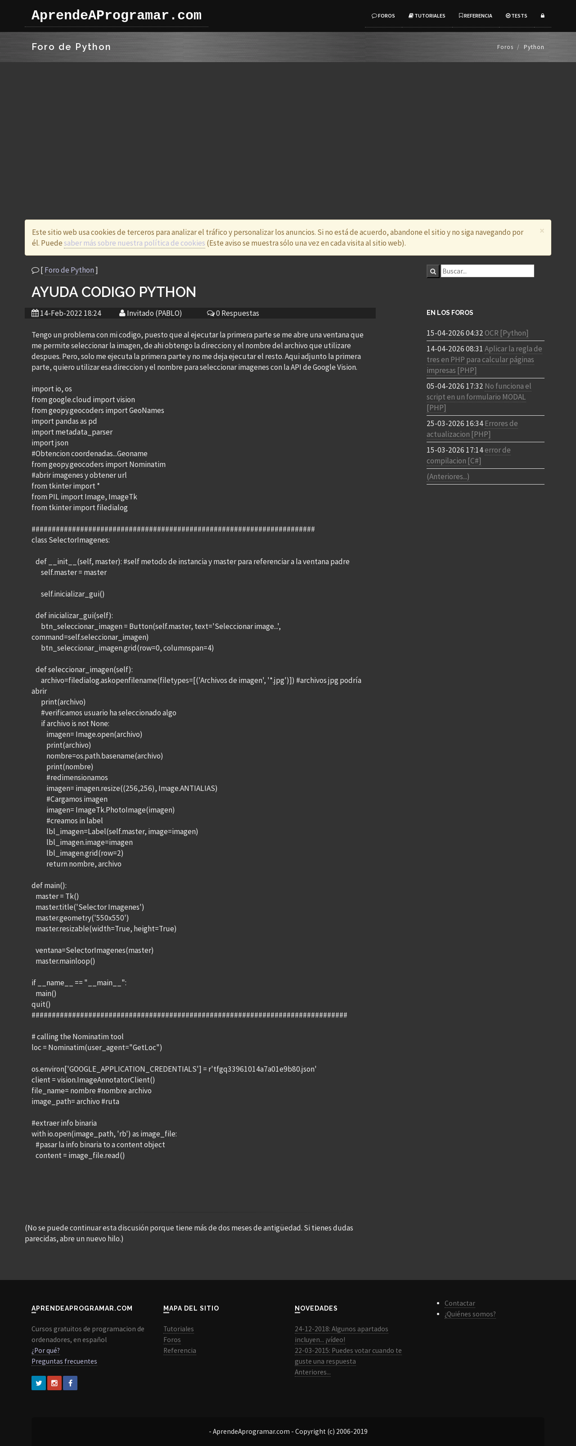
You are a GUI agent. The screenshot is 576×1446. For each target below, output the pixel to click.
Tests (516, 15)
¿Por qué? (46, 1350)
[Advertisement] (288, 130)
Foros (383, 15)
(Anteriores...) (448, 476)
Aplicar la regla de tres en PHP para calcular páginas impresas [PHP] (484, 359)
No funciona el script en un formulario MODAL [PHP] (479, 397)
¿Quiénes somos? (470, 1314)
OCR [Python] (507, 333)
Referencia (475, 15)
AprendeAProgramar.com (117, 15)
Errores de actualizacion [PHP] (472, 428)
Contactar (460, 1303)
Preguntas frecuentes (64, 1361)
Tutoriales (427, 15)
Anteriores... (313, 1372)
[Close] (542, 230)
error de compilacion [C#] (469, 455)
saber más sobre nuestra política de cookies (134, 243)
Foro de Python (69, 270)
